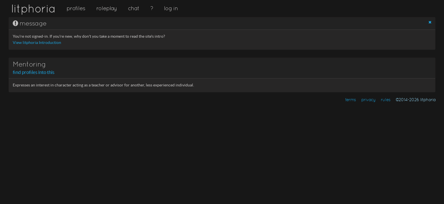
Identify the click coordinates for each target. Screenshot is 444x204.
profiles (76, 8)
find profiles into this (33, 72)
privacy (368, 99)
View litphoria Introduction (37, 43)
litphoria (33, 8)
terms (350, 99)
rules (385, 99)
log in (171, 8)
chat (133, 8)
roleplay (106, 8)
